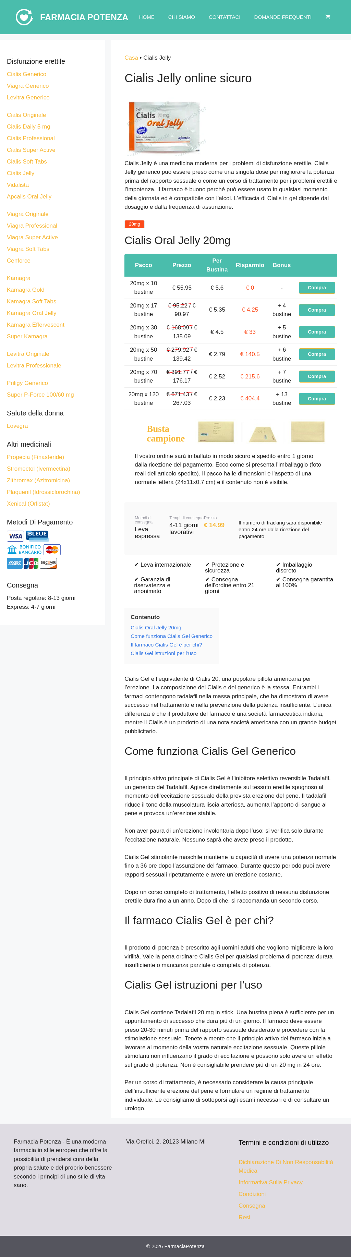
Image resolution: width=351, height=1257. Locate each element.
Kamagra (19, 278)
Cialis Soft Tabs (27, 161)
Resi (244, 1217)
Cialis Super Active (31, 150)
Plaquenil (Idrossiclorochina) (43, 492)
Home (147, 17)
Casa (131, 58)
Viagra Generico (28, 86)
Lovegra (17, 426)
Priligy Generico (27, 383)
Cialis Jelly (20, 173)
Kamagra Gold (26, 290)
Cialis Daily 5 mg (28, 126)
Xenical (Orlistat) (28, 503)
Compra (317, 287)
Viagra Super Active (32, 237)
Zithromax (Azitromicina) (38, 480)
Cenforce (19, 260)
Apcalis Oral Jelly (29, 196)
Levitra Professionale (34, 365)
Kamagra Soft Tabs (31, 301)
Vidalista (18, 185)
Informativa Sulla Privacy (271, 1182)
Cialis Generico (26, 74)
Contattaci (225, 17)
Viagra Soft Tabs (28, 249)
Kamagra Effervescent (35, 325)
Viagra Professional (32, 225)
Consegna (252, 1205)
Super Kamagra (27, 336)
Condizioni (252, 1194)
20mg (134, 224)
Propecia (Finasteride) (35, 457)
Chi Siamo (181, 17)
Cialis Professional (31, 138)
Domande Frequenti (283, 17)
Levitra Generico (28, 97)
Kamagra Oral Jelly (32, 313)
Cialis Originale (26, 115)
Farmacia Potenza (84, 17)
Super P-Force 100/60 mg (40, 394)
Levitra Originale (28, 354)
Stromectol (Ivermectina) (38, 469)
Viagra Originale (28, 214)
